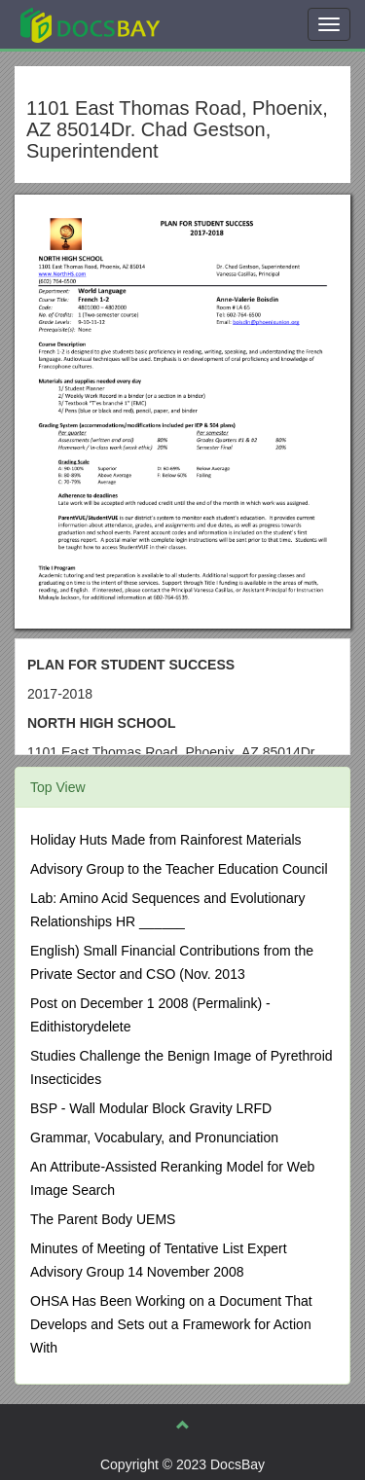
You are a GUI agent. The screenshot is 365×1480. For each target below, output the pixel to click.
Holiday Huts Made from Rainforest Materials (166, 840)
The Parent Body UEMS (102, 1219)
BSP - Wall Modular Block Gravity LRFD (151, 1108)
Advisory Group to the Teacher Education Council (179, 869)
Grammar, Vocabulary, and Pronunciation (154, 1137)
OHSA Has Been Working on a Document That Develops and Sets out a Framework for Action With (171, 1324)
